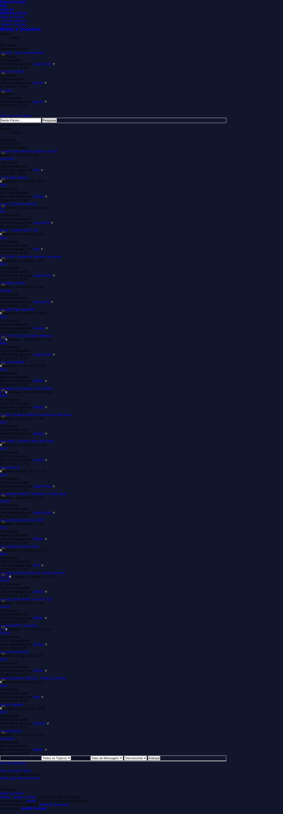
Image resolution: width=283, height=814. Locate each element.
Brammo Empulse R (14, 652)
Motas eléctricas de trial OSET (22, 520)
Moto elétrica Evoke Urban (19, 546)
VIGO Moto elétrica (14, 178)
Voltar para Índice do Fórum (20, 778)
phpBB (31, 801)
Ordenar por (97, 758)
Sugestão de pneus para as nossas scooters (32, 573)
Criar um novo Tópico (15, 116)
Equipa (5, 797)
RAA (36, 170)
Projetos (6, 90)
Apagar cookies (24, 797)
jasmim (38, 83)
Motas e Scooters (14, 24)
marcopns (7, 738)
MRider (38, 381)
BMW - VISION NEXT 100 (19, 230)
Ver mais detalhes (13, 763)
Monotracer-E (10, 467)
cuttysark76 (41, 223)
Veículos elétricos (14, 21)
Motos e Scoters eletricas (18, 204)
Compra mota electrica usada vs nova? (28, 151)
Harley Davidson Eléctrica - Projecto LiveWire (33, 678)
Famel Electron (11, 731)
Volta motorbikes (12, 362)
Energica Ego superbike (17, 309)
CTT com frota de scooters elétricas (26, 336)
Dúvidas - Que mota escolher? (22, 53)
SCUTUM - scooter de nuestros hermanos (30, 257)
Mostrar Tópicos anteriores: (35, 758)
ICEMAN (39, 723)
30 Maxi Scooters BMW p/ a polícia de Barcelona (35, 415)
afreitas (38, 407)
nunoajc (6, 290)
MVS (3, 264)
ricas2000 (7, 159)
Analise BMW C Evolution (19, 625)
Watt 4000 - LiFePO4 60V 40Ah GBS (27, 441)
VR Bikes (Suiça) (12, 283)
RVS (3, 528)
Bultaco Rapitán (11, 704)
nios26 (5, 501)
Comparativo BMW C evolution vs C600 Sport (33, 494)
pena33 (38, 460)
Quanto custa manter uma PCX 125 (26, 599)
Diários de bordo (12, 71)
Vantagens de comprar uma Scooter (26, 388)
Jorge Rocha (42, 64)
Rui (2, 211)
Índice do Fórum (12, 17)
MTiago (38, 196)
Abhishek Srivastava (54, 804)
